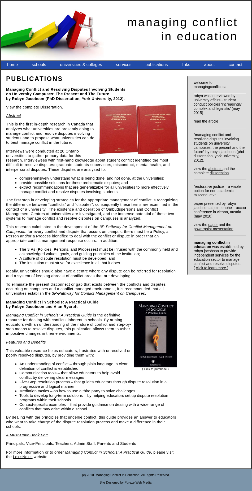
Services (124, 64)
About (209, 64)
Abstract (215, 169)
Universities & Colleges (81, 64)
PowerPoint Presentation (213, 229)
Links (186, 64)
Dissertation (219, 173)
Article (213, 121)
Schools (39, 64)
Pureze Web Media (137, 482)
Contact (235, 64)
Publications (156, 64)
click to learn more (211, 268)
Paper (213, 225)
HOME (12, 64)
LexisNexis (23, 457)
